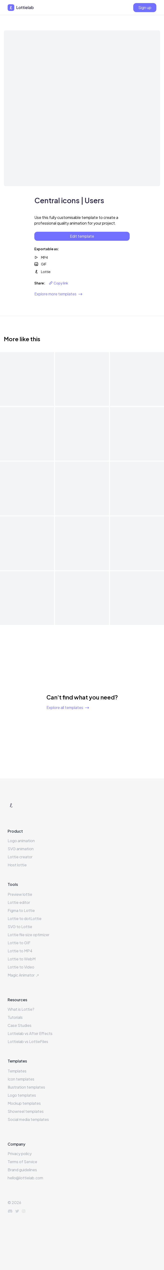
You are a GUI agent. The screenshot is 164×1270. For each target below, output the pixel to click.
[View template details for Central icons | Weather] (27, 379)
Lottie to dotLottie (24, 918)
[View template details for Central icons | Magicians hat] (82, 488)
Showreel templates (26, 1111)
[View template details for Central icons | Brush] (82, 598)
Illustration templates (26, 1087)
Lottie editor (19, 902)
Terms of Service (22, 1161)
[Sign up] (144, 7)
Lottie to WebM (22, 958)
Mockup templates (24, 1103)
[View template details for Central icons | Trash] (82, 379)
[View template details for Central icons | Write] (137, 379)
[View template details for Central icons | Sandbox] (27, 488)
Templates (17, 1070)
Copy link (58, 283)
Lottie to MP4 (20, 950)
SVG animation (21, 848)
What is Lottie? (21, 1009)
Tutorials (15, 1017)
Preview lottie (20, 894)
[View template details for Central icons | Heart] (137, 488)
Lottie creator (20, 856)
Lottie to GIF (19, 942)
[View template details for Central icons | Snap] (137, 434)
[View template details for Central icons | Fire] (137, 543)
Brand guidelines (22, 1169)
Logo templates (22, 1095)
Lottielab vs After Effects (30, 1033)
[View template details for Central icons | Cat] (27, 598)
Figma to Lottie (21, 910)
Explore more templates (58, 293)
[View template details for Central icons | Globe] (27, 543)
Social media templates (28, 1119)
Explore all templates (67, 707)
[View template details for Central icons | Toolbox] (82, 434)
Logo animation (21, 840)
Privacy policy (20, 1153)
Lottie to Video (21, 966)
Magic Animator (24, 975)
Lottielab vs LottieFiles (28, 1041)
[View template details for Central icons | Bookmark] (137, 598)
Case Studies (19, 1025)
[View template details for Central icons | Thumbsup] (27, 434)
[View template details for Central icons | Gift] (82, 543)
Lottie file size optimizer (28, 934)
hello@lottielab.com (25, 1177)
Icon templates (21, 1078)
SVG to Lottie (20, 926)
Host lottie (17, 864)
